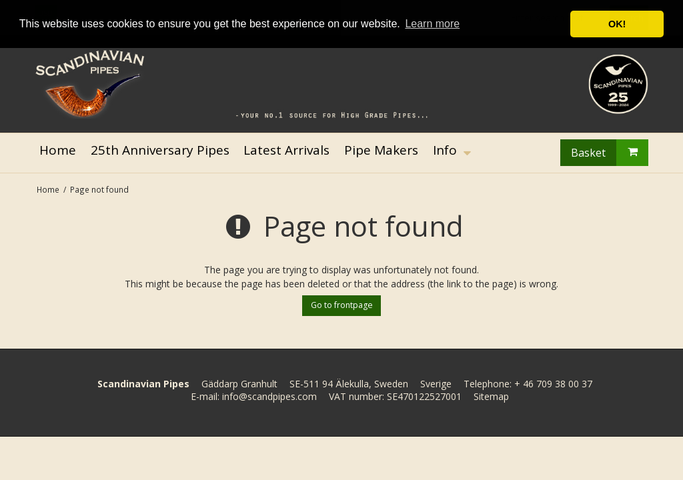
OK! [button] (617, 24)
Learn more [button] (432, 23)
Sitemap (491, 396)
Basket (609, 152)
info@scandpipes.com (269, 396)
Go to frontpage (342, 305)
